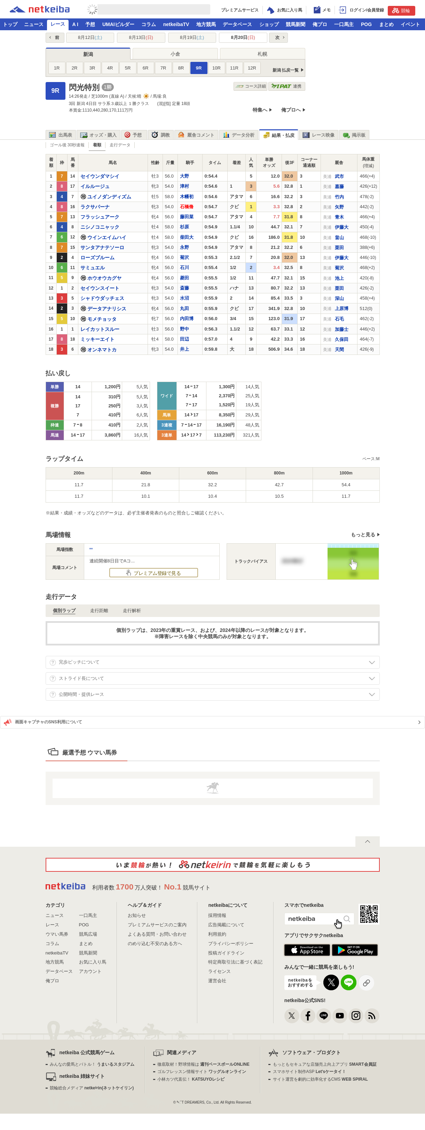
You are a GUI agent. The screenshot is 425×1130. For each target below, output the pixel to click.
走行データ (120, 145)
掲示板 (354, 135)
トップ (10, 24)
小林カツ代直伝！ (191, 1079)
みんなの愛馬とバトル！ (92, 1064)
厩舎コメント (196, 135)
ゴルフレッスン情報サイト (201, 1071)
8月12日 (90, 37)
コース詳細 (251, 86)
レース (57, 24)
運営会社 (217, 980)
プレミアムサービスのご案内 (157, 924)
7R (163, 68)
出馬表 (60, 135)
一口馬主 (344, 24)
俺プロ (320, 24)
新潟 (88, 54)
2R (75, 68)
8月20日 (243, 37)
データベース (237, 24)
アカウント (90, 971)
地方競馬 (206, 24)
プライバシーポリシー (230, 943)
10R (216, 68)
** (91, 549)
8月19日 (192, 37)
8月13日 (141, 37)
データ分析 (238, 135)
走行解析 (132, 610)
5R (128, 68)
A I (75, 24)
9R (199, 68)
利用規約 (217, 934)
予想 (90, 24)
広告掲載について (226, 924)
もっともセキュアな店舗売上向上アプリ (325, 1064)
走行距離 (99, 610)
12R (252, 68)
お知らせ (137, 915)
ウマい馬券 (57, 934)
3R (92, 68)
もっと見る (363, 534)
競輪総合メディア (92, 1088)
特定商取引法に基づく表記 (235, 962)
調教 (160, 135)
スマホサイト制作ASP (309, 1071)
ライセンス (219, 971)
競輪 (401, 10)
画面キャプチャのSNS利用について (43, 722)
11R (234, 68)
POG (366, 24)
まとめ (386, 24)
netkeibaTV (176, 24)
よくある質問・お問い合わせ (157, 934)
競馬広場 (88, 934)
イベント (410, 24)
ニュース (34, 24)
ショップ (269, 24)
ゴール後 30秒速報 (67, 145)
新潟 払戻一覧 (286, 70)
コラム (148, 24)
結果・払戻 (278, 135)
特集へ (260, 110)
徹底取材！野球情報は (203, 1064)
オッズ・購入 (98, 135)
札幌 (262, 54)
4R (110, 68)
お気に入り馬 (92, 962)
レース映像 (318, 135)
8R (181, 68)
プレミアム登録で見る (157, 573)
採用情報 (217, 915)
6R (146, 68)
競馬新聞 (295, 24)
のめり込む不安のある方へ (155, 943)
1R (57, 68)
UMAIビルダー (118, 24)
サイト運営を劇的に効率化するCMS (320, 1079)
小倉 (175, 54)
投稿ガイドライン (226, 953)
